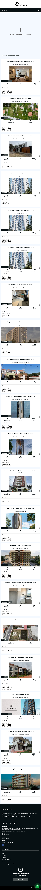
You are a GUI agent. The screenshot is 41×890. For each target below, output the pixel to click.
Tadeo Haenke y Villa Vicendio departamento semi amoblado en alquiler (20, 471)
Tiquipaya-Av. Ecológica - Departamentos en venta (20, 173)
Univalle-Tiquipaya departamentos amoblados (20, 284)
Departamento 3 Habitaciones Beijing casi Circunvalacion (20, 396)
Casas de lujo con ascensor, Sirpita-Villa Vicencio (20, 135)
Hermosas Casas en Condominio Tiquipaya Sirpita (20, 657)
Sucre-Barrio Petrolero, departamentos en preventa (20, 508)
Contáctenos (5, 862)
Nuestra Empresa (6, 859)
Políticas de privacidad (8, 864)
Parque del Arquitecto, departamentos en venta (20, 433)
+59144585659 (5, 838)
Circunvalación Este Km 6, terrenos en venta (20, 620)
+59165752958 (5, 834)
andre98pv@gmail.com (7, 842)
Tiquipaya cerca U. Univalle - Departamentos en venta (20, 322)
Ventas (4, 855)
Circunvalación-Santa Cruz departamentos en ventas (20, 61)
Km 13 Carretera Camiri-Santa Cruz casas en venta (20, 359)
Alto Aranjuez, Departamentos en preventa (20, 545)
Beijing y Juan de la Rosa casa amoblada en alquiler (20, 731)
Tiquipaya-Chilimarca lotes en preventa (20, 98)
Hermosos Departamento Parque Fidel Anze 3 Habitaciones (20, 582)
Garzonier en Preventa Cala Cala (20, 694)
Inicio (3, 853)
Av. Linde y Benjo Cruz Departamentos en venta (20, 769)
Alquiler (4, 857)
